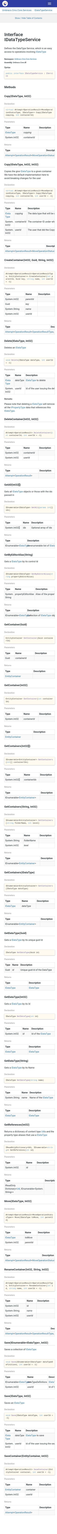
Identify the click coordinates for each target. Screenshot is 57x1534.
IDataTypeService (43, 10)
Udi (43, 1131)
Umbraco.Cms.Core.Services (17, 10)
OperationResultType (43, 331)
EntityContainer (13, 676)
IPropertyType (18, 407)
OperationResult (23, 155)
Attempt (9, 155)
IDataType (41, 51)
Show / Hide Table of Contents (28, 18)
